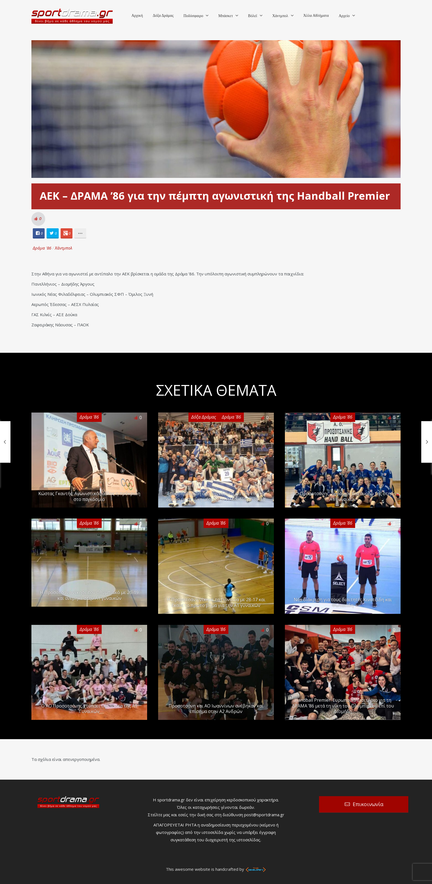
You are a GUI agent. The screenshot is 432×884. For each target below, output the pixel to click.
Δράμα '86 (42, 248)
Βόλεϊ (252, 16)
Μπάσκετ (225, 16)
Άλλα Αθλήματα (316, 15)
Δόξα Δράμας (163, 15)
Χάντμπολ (280, 16)
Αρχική (137, 15)
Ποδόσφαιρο (193, 16)
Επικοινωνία (368, 804)
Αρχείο (344, 16)
